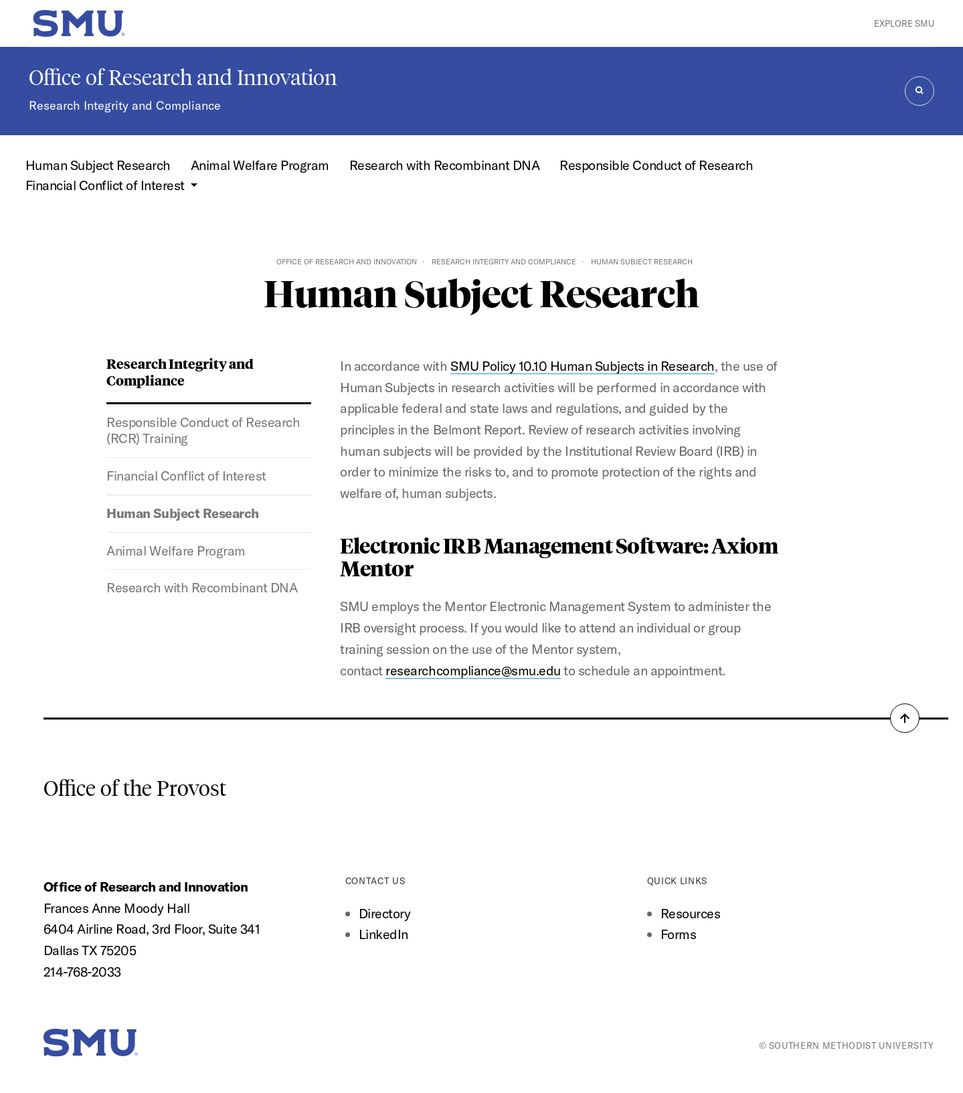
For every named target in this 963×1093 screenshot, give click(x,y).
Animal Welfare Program (260, 165)
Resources (691, 913)
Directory (385, 913)
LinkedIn (383, 934)
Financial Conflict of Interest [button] (106, 185)
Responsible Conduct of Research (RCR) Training (203, 430)
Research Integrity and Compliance (125, 105)
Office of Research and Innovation (183, 77)
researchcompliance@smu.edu (472, 670)
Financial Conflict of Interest (186, 475)
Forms (679, 934)
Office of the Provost (134, 788)
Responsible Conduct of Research (656, 165)
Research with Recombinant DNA (444, 165)
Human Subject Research (98, 165)
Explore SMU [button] (904, 23)
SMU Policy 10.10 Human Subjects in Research (582, 365)
